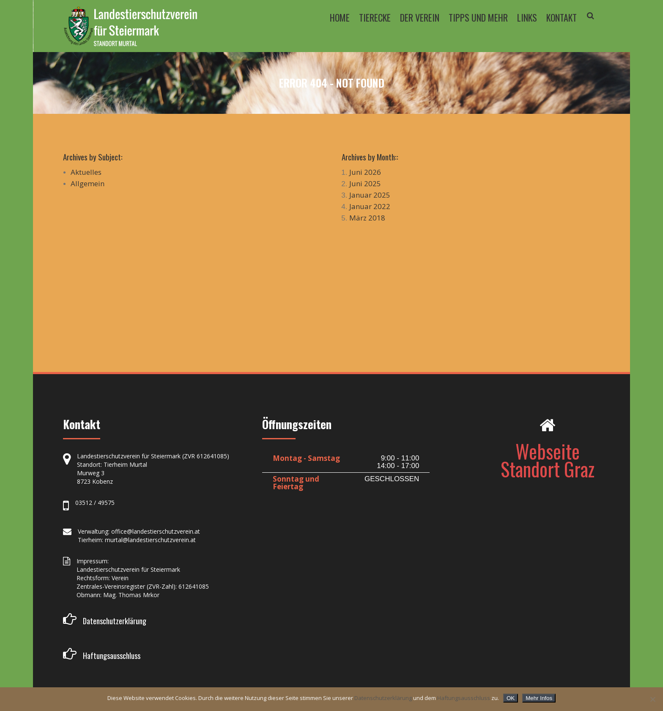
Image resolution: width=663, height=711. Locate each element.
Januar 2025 (369, 195)
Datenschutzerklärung (383, 698)
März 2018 (367, 218)
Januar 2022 (369, 206)
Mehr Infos (539, 698)
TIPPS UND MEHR (478, 17)
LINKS (527, 17)
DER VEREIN (419, 17)
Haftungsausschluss (463, 698)
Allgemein (87, 183)
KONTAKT (561, 17)
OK (511, 698)
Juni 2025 (365, 183)
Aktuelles (86, 172)
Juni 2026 (365, 172)
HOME (340, 17)
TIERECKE (375, 17)
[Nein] (652, 699)
